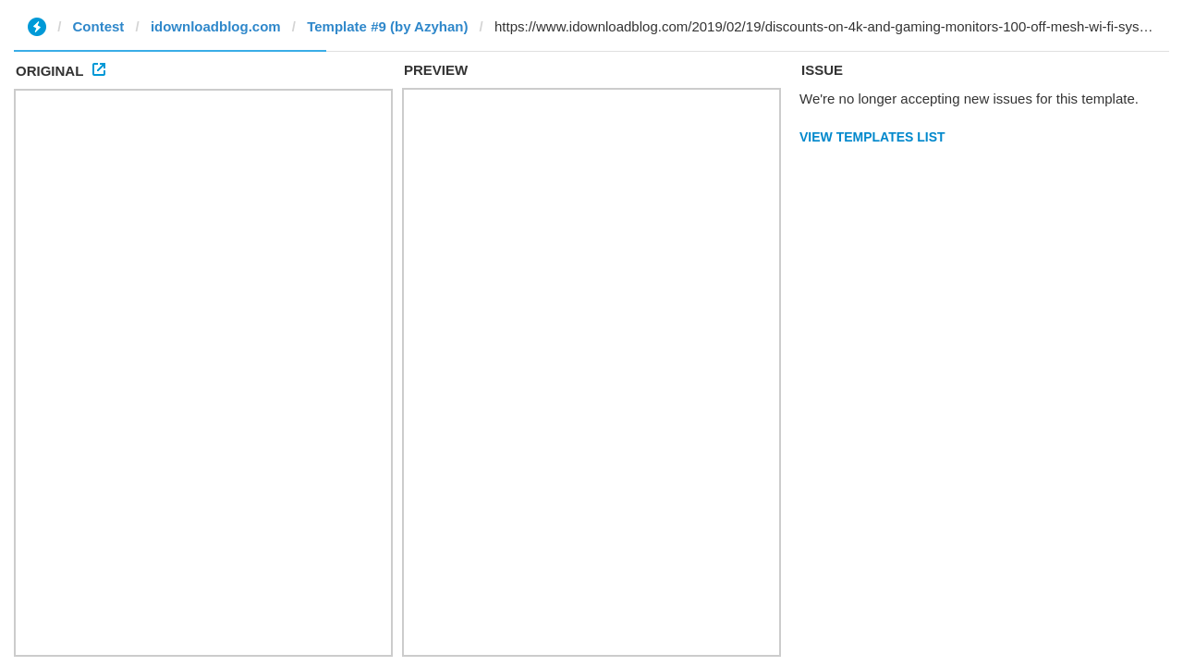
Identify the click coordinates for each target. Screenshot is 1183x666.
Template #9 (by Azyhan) (387, 26)
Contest (99, 26)
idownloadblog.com (216, 26)
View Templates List (872, 137)
